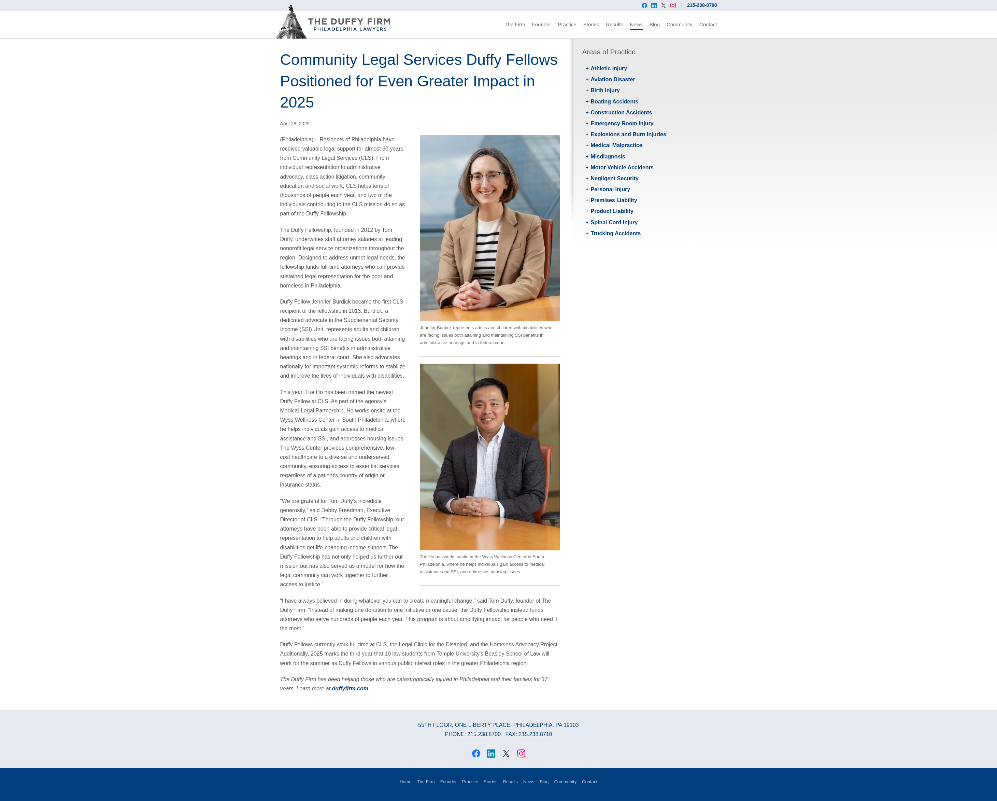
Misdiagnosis (608, 156)
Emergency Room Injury (622, 123)
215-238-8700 (702, 5)
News (636, 24)
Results (614, 24)
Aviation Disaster (613, 79)
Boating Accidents (615, 101)
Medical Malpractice (616, 145)
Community (680, 24)
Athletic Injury (609, 68)
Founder (541, 24)
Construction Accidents (621, 112)
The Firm (515, 24)
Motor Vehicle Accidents (622, 167)
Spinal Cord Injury (614, 222)
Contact (708, 24)
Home (406, 781)
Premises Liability (614, 200)
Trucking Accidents (616, 233)
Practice (567, 24)
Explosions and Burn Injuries (628, 134)
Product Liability (612, 211)
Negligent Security (615, 178)
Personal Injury (610, 189)
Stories (591, 24)
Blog (655, 24)
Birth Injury (605, 90)
